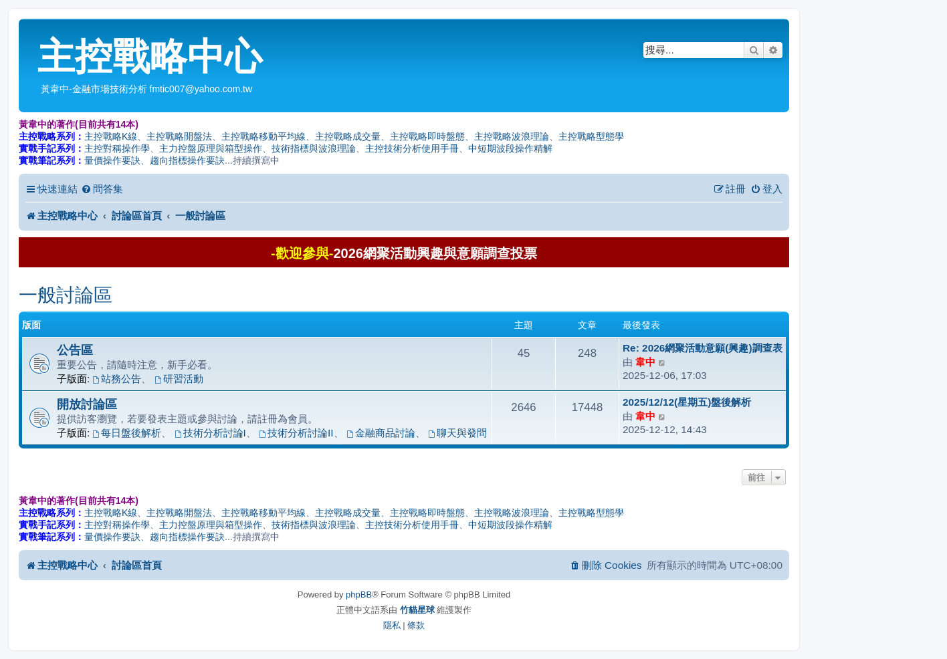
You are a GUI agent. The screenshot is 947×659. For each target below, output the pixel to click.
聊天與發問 (457, 432)
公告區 (75, 350)
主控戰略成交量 (348, 136)
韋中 (645, 362)
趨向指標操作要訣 (187, 160)
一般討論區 (65, 295)
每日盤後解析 (127, 432)
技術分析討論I (210, 432)
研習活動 (178, 378)
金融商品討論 (380, 432)
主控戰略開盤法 (179, 136)
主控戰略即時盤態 (427, 136)
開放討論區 (87, 404)
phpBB (359, 594)
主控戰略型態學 (591, 136)
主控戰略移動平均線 (263, 136)
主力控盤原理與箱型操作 (210, 148)
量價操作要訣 (112, 160)
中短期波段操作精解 (510, 148)
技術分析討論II (296, 432)
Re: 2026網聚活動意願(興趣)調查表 (702, 348)
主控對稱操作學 (117, 148)
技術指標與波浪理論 (314, 148)
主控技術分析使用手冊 (412, 148)
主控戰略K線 (110, 136)
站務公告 (117, 378)
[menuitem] (102, 189)
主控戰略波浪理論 (511, 136)
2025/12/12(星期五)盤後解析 (687, 402)
